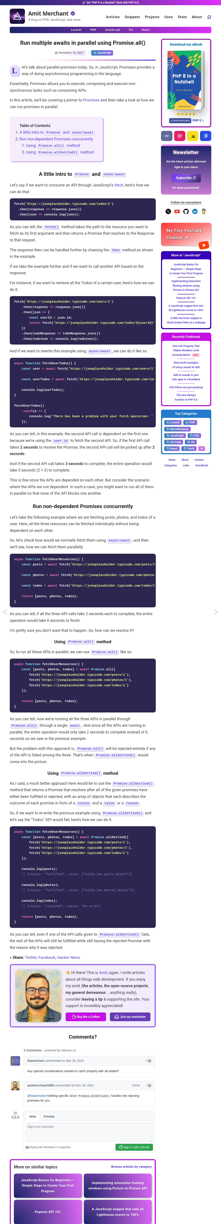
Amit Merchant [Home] (48, 13)
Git (191, 442)
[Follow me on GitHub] (186, 213)
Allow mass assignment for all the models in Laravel (9, 613)
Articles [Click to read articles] (113, 17)
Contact (199, 459)
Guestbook (201, 465)
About (185, 459)
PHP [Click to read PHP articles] (93, 29)
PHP (190, 422)
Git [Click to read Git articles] (131, 29)
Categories (170, 465)
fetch (118, 185)
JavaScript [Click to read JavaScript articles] (112, 29)
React (171, 448)
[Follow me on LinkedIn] (195, 213)
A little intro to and (57, 132)
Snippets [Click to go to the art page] (132, 17)
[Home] (17, 16)
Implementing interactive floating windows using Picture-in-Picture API (186, 286)
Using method (53, 145)
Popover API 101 (186, 298)
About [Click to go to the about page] (197, 17)
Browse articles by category (131, 1167)
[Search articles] (209, 17)
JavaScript (102, 53)
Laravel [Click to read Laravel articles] (76, 29)
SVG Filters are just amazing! (186, 387)
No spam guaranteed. (186, 187)
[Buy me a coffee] (203, 213)
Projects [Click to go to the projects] (152, 17)
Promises (91, 100)
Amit (103, 972)
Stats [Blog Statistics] (182, 17)
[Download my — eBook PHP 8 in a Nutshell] (186, 79)
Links (186, 465)
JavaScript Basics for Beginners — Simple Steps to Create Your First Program (186, 269)
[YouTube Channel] (177, 213)
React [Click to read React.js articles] (146, 29)
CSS (194, 435)
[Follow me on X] (168, 213)
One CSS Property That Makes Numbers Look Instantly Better (186, 350)
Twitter (31, 957)
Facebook (46, 957)
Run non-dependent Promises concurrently (56, 139)
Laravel (172, 422)
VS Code (173, 442)
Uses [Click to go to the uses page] (168, 17)
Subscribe (186, 178)
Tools (189, 448)
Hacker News (68, 957)
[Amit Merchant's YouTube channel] (186, 234)
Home (171, 459)
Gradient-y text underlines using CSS (216, 613)
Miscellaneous (177, 429)
